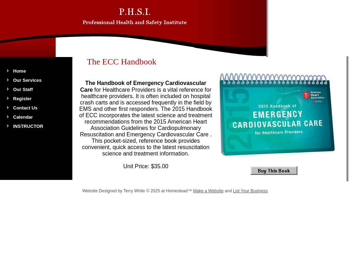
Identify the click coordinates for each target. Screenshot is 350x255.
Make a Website (208, 190)
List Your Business (250, 190)
